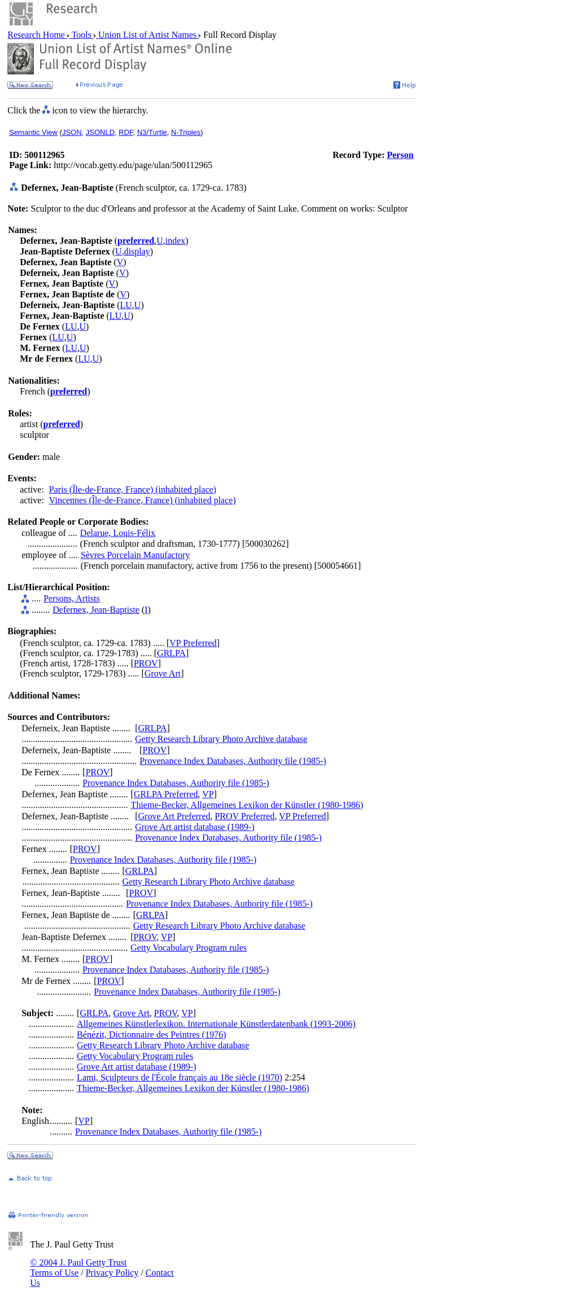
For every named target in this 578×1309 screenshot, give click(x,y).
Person (400, 155)
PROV (146, 663)
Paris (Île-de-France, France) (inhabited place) (132, 489)
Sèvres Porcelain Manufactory (135, 555)
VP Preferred (192, 643)
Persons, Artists (71, 598)
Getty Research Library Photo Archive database (221, 739)
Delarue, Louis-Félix (117, 533)
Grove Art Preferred (174, 816)
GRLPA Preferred (166, 794)
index (175, 240)
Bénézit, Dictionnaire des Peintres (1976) (151, 1034)
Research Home (37, 34)
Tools (81, 34)
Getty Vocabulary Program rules (188, 947)
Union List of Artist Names (147, 34)
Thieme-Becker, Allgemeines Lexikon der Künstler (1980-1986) (247, 805)
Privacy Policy (112, 1272)
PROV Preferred (245, 816)
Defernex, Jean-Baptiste (95, 609)
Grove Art (162, 673)
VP (207, 794)
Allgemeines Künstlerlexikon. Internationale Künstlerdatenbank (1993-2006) (216, 1024)
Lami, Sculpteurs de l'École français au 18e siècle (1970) (179, 1077)
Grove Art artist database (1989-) (194, 827)
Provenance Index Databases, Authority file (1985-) (232, 761)
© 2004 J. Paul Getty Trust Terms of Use (78, 1267)
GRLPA (171, 653)
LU (126, 305)
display (137, 251)
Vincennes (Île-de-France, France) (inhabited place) (142, 500)
